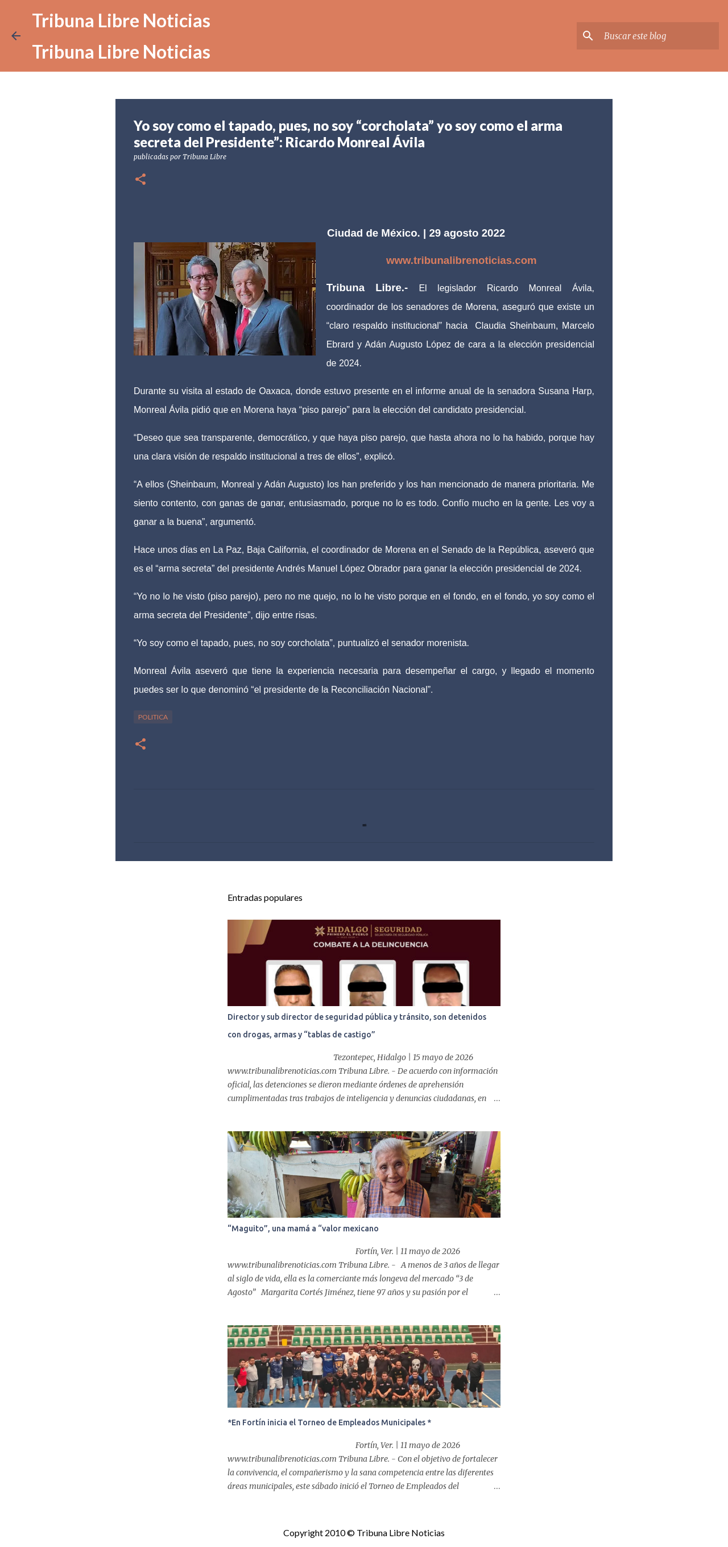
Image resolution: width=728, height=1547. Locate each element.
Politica (153, 717)
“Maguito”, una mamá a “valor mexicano (303, 1228)
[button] (140, 180)
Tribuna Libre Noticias (121, 20)
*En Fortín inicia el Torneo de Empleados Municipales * (329, 1422)
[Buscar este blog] (659, 35)
